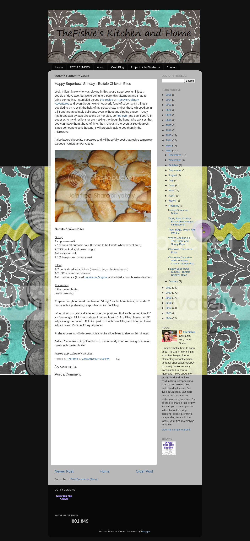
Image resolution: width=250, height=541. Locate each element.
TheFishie (189, 332)
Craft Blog (117, 67)
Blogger (145, 531)
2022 (169, 110)
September (175, 170)
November (175, 160)
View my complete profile (176, 429)
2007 (169, 307)
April (172, 195)
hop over (122, 115)
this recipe (106, 99)
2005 (169, 313)
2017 (169, 125)
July (171, 180)
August (173, 175)
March (173, 200)
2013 (169, 145)
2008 (169, 302)
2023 (169, 104)
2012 (169, 150)
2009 (169, 297)
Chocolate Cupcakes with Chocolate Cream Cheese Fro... (181, 260)
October (174, 165)
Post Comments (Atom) (84, 479)
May (171, 190)
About (100, 67)
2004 (169, 318)
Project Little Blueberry (145, 67)
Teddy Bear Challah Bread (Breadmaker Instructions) (181, 221)
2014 (169, 140)
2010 (169, 292)
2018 (169, 120)
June (172, 185)
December (175, 155)
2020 (169, 115)
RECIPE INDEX (80, 67)
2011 (169, 287)
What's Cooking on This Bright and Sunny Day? (179, 241)
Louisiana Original (95, 277)
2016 (169, 130)
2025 (169, 94)
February (174, 205)
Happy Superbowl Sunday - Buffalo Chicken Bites (179, 271)
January (174, 281)
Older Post (144, 471)
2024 (169, 99)
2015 (169, 135)
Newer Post (64, 471)
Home (59, 67)
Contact (171, 67)
